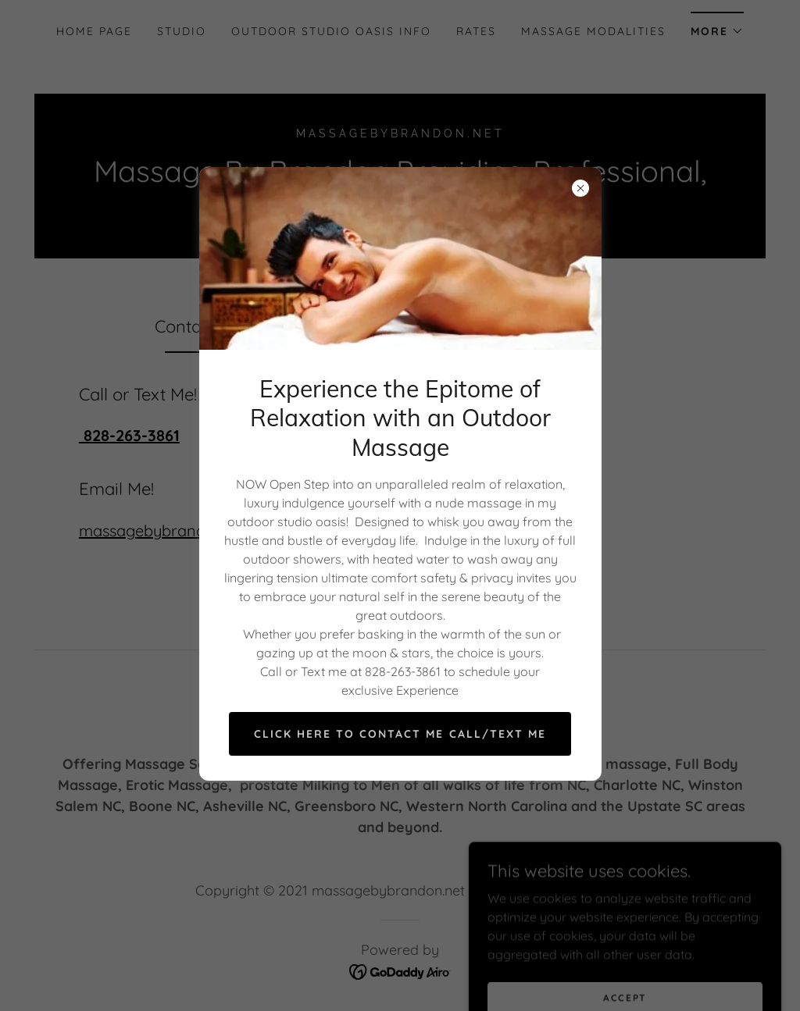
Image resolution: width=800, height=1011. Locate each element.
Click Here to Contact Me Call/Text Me (399, 734)
